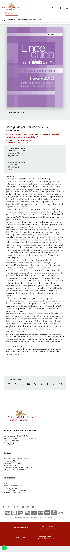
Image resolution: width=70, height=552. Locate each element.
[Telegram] (41, 386)
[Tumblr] (47, 386)
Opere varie (20, 148)
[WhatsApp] (35, 386)
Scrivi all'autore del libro (18, 142)
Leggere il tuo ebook (11, 492)
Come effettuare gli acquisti (14, 490)
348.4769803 (16, 463)
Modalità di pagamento (12, 486)
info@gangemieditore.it (24, 467)
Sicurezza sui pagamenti (13, 483)
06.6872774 (17, 461)
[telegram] (32, 507)
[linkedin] (28, 507)
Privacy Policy (8, 442)
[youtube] (23, 507)
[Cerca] (4, 20)
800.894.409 (28, 459)
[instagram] (13, 507)
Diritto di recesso (10, 488)
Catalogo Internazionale (47, 529)
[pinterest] (18, 507)
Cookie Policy (8, 445)
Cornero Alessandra (22, 140)
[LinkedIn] (28, 386)
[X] (15, 386)
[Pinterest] (54, 386)
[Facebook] (9, 386)
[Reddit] (22, 386)
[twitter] (8, 507)
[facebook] (3, 507)
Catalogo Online (47, 527)
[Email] (60, 386)
